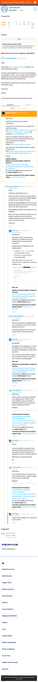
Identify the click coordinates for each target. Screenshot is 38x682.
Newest (25, 108)
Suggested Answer (5, 23)
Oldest (12, 108)
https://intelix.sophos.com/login (20, 144)
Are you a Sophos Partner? (14, 165)
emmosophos (16, 390)
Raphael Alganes (11, 113)
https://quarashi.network (17, 67)
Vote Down (5, 181)
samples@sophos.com (20, 134)
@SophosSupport (22, 167)
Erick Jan (15, 230)
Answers (28, 105)
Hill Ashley (15, 440)
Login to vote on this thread (9, 24)
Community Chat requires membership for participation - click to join (19, 678)
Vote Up (3, 181)
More (21, 10)
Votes (18, 108)
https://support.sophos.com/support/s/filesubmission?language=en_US (21, 131)
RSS (19, 39)
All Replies (10, 105)
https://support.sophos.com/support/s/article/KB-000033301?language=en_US (21, 152)
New (35, 9)
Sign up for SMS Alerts (19, 298)
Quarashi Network (10, 58)
